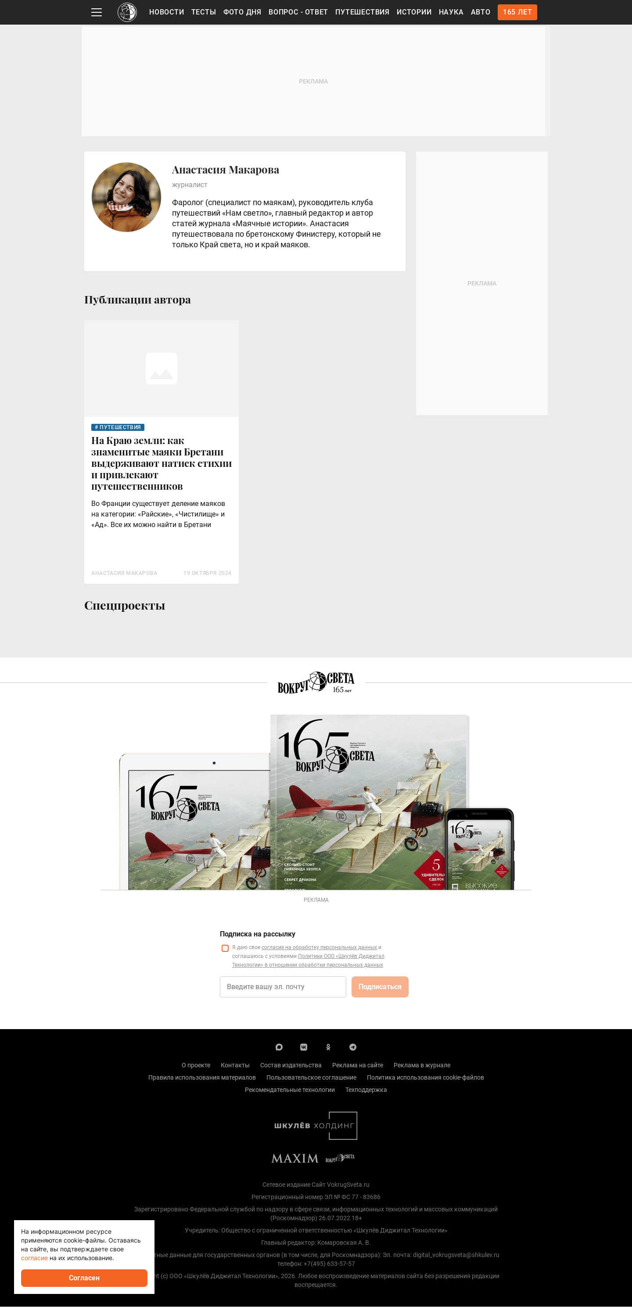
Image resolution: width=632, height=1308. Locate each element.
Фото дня (242, 12)
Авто (481, 12)
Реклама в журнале (422, 1066)
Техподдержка (366, 1091)
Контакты (235, 1066)
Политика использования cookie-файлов (425, 1078)
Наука (451, 12)
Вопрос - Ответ (298, 12)
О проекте (196, 1066)
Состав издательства (291, 1066)
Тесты (203, 12)
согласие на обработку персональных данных (319, 949)
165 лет (517, 12)
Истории (414, 12)
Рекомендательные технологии (290, 1091)
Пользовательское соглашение (311, 1078)
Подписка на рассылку (257, 935)
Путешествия (362, 12)
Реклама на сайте (357, 1066)
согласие (34, 1257)
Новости (166, 12)
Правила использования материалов (202, 1078)
